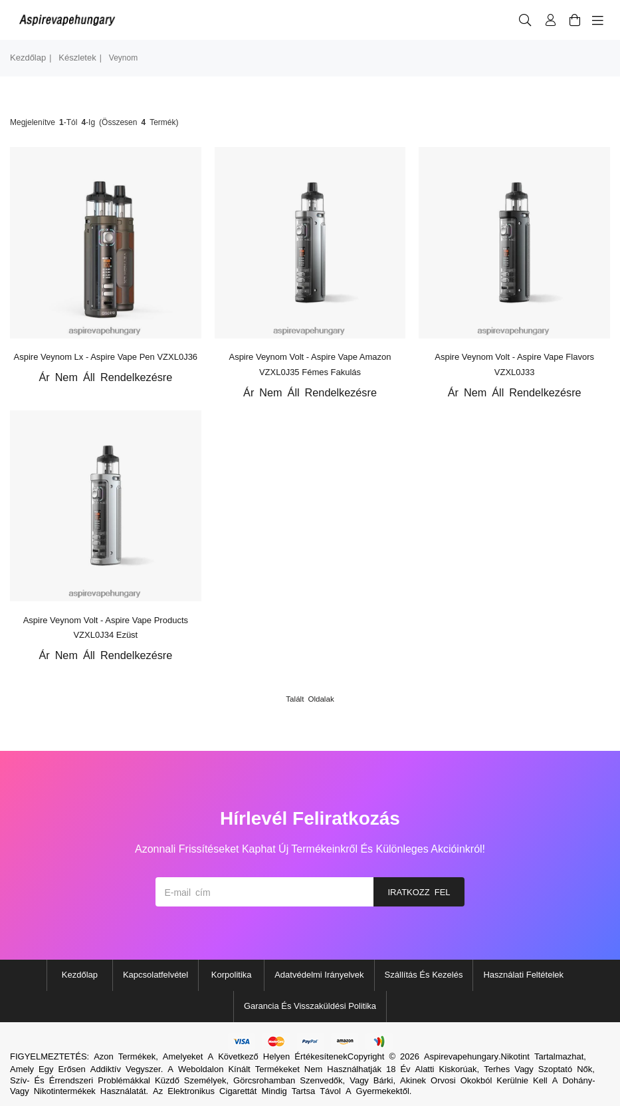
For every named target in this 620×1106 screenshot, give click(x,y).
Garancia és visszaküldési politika (310, 1006)
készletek (77, 58)
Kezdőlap (28, 58)
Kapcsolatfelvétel (155, 975)
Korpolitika (231, 975)
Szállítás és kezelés (424, 975)
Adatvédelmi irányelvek (318, 975)
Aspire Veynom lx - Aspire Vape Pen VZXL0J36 (106, 357)
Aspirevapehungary (461, 1056)
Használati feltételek (523, 975)
